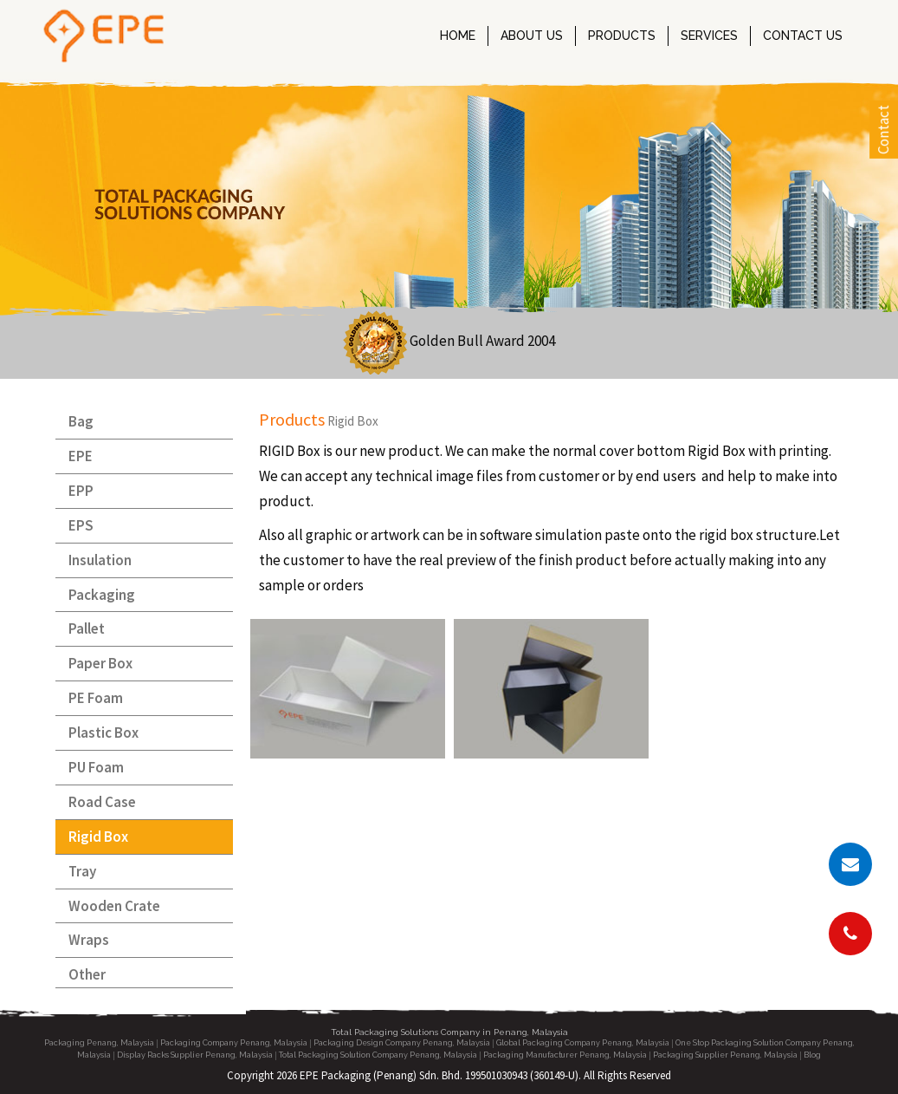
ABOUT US (532, 35)
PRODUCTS (622, 35)
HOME (457, 35)
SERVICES (709, 35)
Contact (883, 129)
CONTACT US (803, 35)
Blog (812, 1055)
